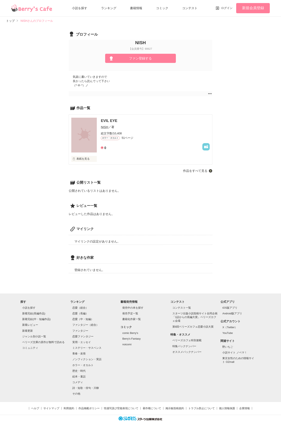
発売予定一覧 (130, 313)
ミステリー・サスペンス (86, 347)
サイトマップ (51, 408)
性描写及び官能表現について (121, 408)
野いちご (227, 346)
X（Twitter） (229, 327)
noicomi (126, 344)
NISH (104, 127)
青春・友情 (79, 353)
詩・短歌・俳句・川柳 (85, 387)
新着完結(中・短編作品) (36, 319)
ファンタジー (80, 330)
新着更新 (27, 330)
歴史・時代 (79, 370)
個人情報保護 (227, 408)
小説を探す (79, 8)
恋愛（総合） (80, 307)
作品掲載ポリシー (89, 408)
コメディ (77, 382)
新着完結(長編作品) (33, 313)
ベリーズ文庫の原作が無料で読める (43, 342)
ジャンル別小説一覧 (34, 336)
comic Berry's (130, 332)
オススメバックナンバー (187, 351)
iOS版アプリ (229, 307)
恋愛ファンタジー (83, 336)
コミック (162, 8)
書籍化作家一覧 (131, 319)
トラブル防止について (201, 408)
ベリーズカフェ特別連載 (187, 340)
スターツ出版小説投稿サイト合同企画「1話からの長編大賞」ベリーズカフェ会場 (194, 317)
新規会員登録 (253, 8)
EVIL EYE (109, 121)
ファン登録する (140, 58)
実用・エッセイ (81, 342)
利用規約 (69, 408)
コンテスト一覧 (181, 307)
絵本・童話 (79, 376)
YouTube (227, 332)
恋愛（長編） (80, 313)
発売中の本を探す (132, 307)
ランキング (108, 8)
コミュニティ (30, 347)
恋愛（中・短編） (83, 319)
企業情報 (244, 408)
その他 (76, 393)
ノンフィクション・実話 (86, 359)
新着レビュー (30, 324)
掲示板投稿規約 (174, 408)
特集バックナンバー (184, 346)
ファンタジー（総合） (85, 324)
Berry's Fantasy (131, 338)
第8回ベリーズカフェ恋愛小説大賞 (193, 326)
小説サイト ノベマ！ (234, 352)
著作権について (152, 408)
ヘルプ (35, 408)
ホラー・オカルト (83, 365)
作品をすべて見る (195, 170)
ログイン (227, 8)
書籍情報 (136, 8)
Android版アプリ (232, 313)
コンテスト (189, 8)
